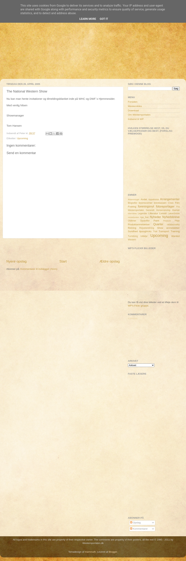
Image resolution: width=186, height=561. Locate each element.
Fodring (132, 206)
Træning (175, 231)
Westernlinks (135, 106)
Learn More (87, 19)
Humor (176, 210)
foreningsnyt (146, 206)
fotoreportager (165, 206)
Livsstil (163, 213)
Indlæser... (133, 318)
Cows (170, 203)
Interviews (132, 213)
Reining (132, 228)
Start (63, 261)
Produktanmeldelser (139, 224)
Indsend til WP (136, 119)
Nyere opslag (16, 261)
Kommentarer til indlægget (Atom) (38, 269)
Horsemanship (163, 210)
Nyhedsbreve (171, 217)
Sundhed (133, 231)
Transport (164, 231)
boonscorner (145, 202)
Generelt (150, 210)
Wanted (175, 236)
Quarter (158, 224)
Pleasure (167, 221)
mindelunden (133, 217)
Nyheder (155, 217)
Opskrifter (145, 220)
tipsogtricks (145, 231)
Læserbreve (174, 213)
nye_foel (144, 217)
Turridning (133, 236)
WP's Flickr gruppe (138, 305)
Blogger (113, 551)
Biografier (132, 203)
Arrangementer (170, 199)
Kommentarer (139, 528)
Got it (104, 19)
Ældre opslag (110, 261)
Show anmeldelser (168, 228)
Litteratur (153, 213)
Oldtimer (132, 220)
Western (132, 239)
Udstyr (143, 236)
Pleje (177, 220)
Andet (144, 199)
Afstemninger (134, 199)
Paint (156, 220)
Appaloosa (153, 199)
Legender (142, 213)
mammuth (90, 551)
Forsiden (133, 101)
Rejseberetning (146, 228)
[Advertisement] (93, 53)
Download (133, 110)
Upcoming (22, 138)
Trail (155, 231)
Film (177, 202)
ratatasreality (173, 224)
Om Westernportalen (139, 114)
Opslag (135, 522)
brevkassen (160, 202)
